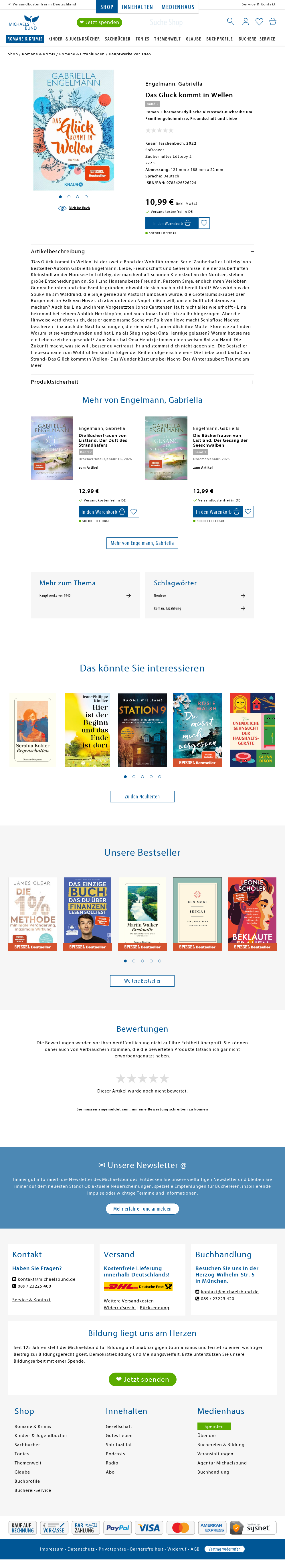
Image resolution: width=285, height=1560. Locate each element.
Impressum (52, 1549)
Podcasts (115, 1453)
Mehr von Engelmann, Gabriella (142, 543)
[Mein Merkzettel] (259, 22)
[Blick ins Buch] (74, 208)
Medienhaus (178, 7)
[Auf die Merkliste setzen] (204, 223)
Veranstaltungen (215, 1453)
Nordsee (160, 595)
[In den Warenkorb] (171, 223)
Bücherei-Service (257, 39)
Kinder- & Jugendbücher (74, 39)
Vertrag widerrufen (225, 1549)
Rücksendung (154, 1307)
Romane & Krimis (25, 39)
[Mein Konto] (246, 21)
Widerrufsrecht (120, 1307)
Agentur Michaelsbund (222, 1463)
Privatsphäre (112, 1549)
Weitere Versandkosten (129, 1301)
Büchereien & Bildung (221, 1444)
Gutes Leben (119, 1435)
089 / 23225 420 (217, 1298)
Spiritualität (119, 1444)
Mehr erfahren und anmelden (142, 1208)
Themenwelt (167, 39)
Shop (106, 7)
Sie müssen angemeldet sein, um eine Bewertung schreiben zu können (142, 1109)
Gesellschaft (119, 1426)
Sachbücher (117, 39)
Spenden (214, 1426)
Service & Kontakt (259, 4)
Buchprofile (219, 39)
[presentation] (32, 438)
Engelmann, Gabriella (174, 83)
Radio (112, 1463)
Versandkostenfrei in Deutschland (44, 4)
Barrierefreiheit (146, 1549)
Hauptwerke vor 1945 (55, 595)
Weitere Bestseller (142, 981)
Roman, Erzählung (167, 608)
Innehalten (137, 7)
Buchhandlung (213, 1472)
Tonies (142, 39)
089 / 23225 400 (34, 1286)
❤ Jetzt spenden (99, 22)
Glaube (193, 39)
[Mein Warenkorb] (273, 21)
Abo (110, 1472)
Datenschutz (81, 1549)
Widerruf (177, 1549)
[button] (125, 776)
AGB (195, 1549)
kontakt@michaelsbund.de (47, 1279)
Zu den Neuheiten (142, 796)
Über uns (207, 1435)
